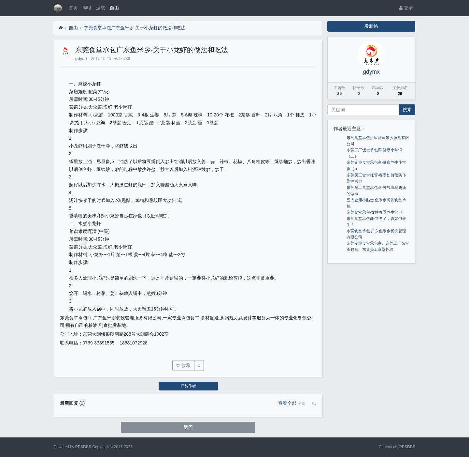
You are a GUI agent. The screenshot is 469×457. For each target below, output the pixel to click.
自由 (114, 7)
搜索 (407, 109)
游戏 (100, 7)
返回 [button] (188, 427)
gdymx (81, 58)
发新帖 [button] (371, 26)
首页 (73, 7)
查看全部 (287, 403)
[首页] (61, 27)
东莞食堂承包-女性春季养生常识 (375, 212)
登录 (406, 7)
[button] (302, 403)
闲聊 (87, 7)
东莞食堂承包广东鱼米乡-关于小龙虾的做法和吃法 (135, 27)
